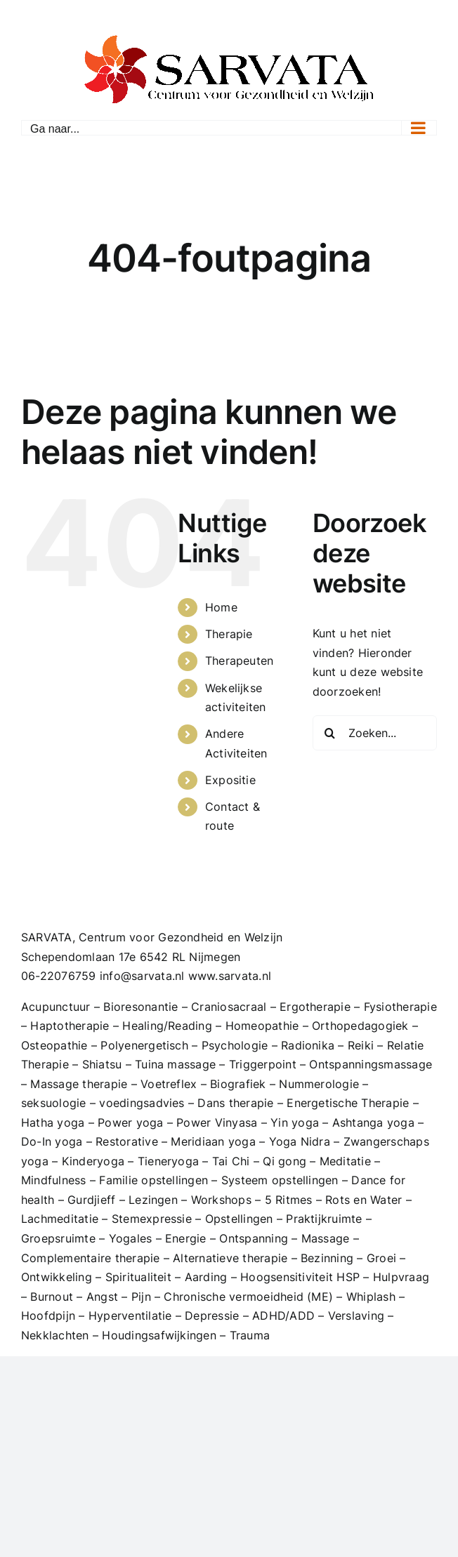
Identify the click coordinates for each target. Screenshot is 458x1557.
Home (221, 607)
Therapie (229, 634)
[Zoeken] (330, 732)
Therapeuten (239, 661)
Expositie (230, 780)
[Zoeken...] (375, 732)
